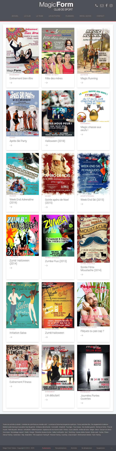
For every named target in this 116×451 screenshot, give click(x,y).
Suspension (101, 448)
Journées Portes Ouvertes (90, 397)
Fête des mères (54, 78)
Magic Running (89, 78)
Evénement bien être (21, 78)
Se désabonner (87, 448)
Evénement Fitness (20, 382)
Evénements (46, 448)
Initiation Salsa (18, 332)
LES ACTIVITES (54, 16)
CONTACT (100, 16)
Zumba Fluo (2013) (56, 261)
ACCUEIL (15, 16)
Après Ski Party (18, 141)
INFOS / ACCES (85, 16)
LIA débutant (52, 395)
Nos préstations (60, 448)
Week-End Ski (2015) (92, 199)
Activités (74, 448)
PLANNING (70, 16)
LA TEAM (39, 16)
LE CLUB (27, 16)
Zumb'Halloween (54, 332)
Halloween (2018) (55, 141)
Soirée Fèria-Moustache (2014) (91, 269)
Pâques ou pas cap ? (92, 331)
